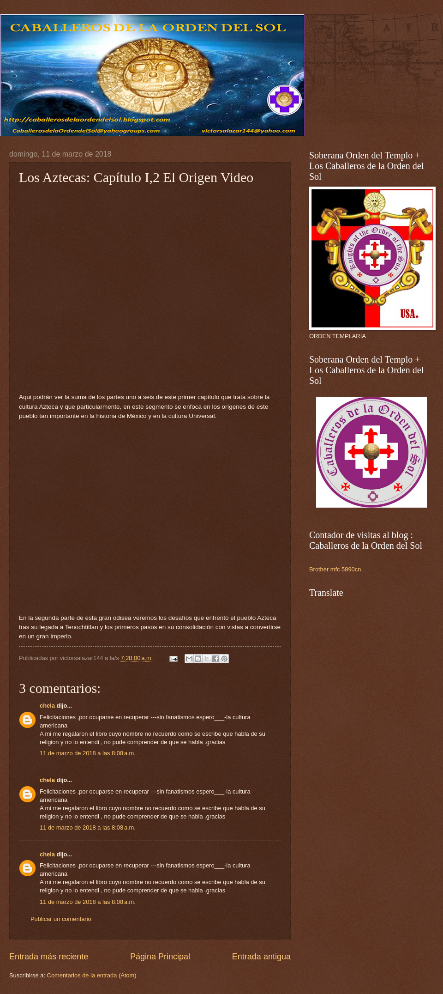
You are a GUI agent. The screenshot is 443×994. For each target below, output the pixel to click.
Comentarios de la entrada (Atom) (92, 975)
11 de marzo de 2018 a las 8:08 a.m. (88, 753)
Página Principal (160, 956)
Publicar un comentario (60, 918)
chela (47, 705)
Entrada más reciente (48, 956)
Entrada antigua (261, 956)
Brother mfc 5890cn (335, 569)
